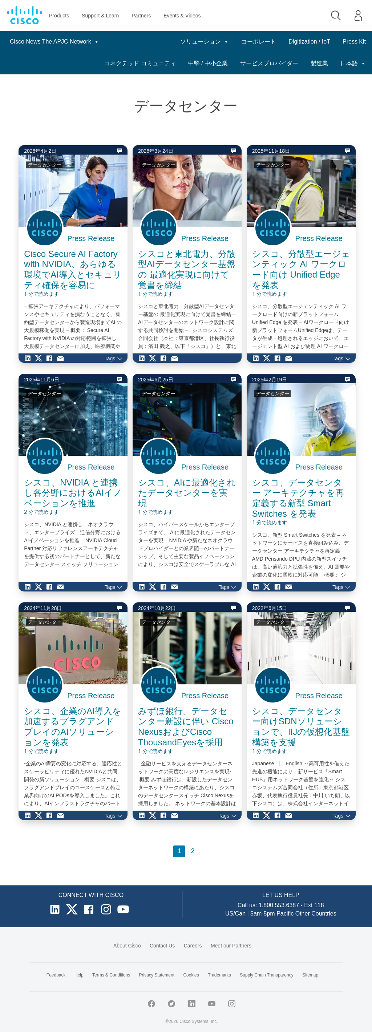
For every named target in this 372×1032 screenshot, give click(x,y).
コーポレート (220, 41)
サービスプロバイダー (307, 63)
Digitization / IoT (271, 41)
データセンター (44, 165)
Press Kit (316, 41)
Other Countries (315, 913)
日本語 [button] (353, 42)
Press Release (90, 238)
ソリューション (166, 42)
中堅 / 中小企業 (246, 63)
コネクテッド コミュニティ (177, 63)
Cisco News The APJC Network (54, 42)
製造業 (357, 63)
